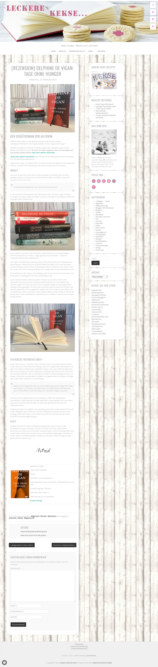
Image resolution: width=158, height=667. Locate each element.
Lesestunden (96, 310)
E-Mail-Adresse (17, 611)
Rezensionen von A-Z (77, 51)
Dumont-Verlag (36, 501)
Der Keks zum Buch (103, 217)
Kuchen (98, 230)
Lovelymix (95, 315)
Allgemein (35, 516)
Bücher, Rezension (48, 516)
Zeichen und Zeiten (98, 334)
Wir (104, 160)
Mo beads (95, 322)
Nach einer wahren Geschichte (43, 153)
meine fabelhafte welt (99, 317)
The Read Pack (97, 327)
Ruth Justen (95, 329)
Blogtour (99, 210)
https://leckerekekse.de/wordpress (34, 531)
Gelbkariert (95, 300)
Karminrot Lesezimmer (100, 305)
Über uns (62, 51)
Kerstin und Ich (97, 307)
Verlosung (99, 250)
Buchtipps (99, 214)
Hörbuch (99, 221)
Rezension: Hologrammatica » (63, 544)
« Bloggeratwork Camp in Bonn (22, 544)
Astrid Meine (91, 655)
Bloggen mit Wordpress (105, 208)
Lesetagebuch (101, 232)
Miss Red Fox (96, 319)
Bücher (98, 212)
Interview (99, 223)
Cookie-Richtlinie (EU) (79, 648)
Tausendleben (96, 331)
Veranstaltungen (102, 245)
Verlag (98, 248)
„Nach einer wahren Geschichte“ (22, 157)
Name (13, 605)
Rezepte (99, 239)
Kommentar (16, 568)
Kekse (90, 51)
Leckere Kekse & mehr (68, 662)
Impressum (79, 644)
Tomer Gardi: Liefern (103, 109)
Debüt (20, 518)
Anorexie (12, 518)
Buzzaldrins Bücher (98, 295)
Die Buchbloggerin (98, 298)
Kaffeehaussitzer (97, 302)
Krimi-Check (100, 228)
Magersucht (29, 518)
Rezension (99, 237)
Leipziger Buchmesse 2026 (106, 106)
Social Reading (101, 241)
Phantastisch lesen (98, 324)
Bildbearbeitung (102, 206)
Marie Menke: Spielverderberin (102, 112)
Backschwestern (97, 293)
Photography (101, 234)
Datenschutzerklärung (79, 646)
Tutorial (99, 243)
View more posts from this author (33, 535)
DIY (97, 219)
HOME (53, 51)
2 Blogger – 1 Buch (103, 201)
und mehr (101, 51)
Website (14, 616)
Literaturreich (96, 312)
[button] (4, 662)
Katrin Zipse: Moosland (104, 104)
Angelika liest (96, 290)
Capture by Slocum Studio (102, 662)
